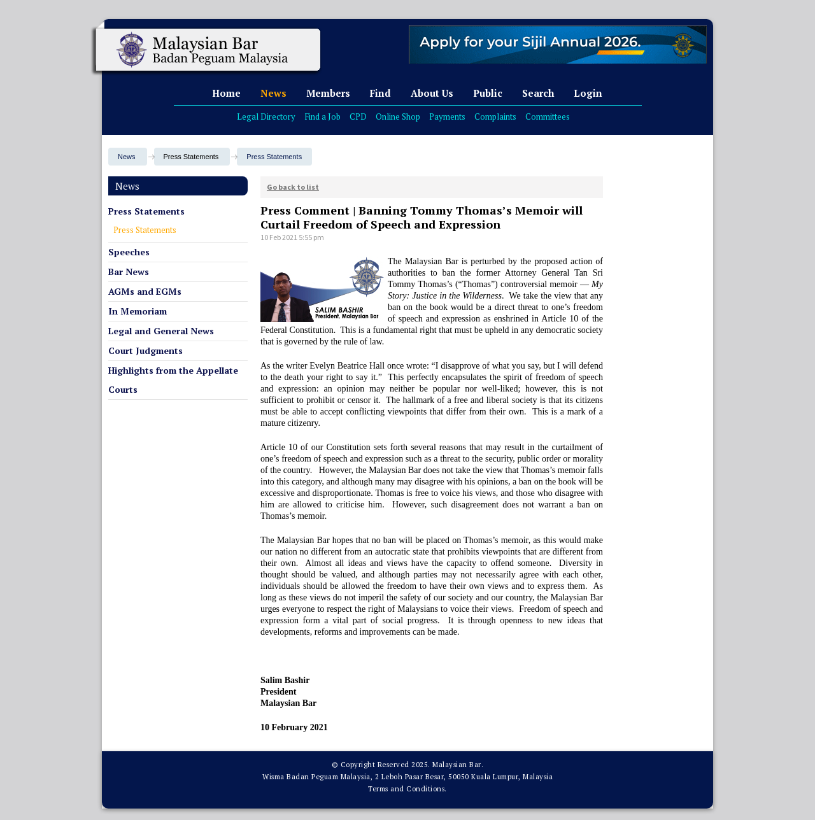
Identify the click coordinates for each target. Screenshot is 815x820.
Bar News (128, 271)
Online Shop (398, 116)
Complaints (495, 116)
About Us (432, 93)
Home (226, 93)
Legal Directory (266, 116)
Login (588, 93)
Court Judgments (145, 350)
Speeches (129, 252)
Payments (447, 116)
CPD (358, 116)
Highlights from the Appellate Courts (173, 379)
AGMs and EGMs (144, 291)
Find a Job (322, 116)
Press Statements (274, 156)
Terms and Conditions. (407, 788)
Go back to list (293, 187)
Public (487, 93)
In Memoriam (137, 311)
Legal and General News (161, 331)
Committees (547, 116)
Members (328, 93)
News (273, 93)
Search (538, 93)
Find (380, 93)
